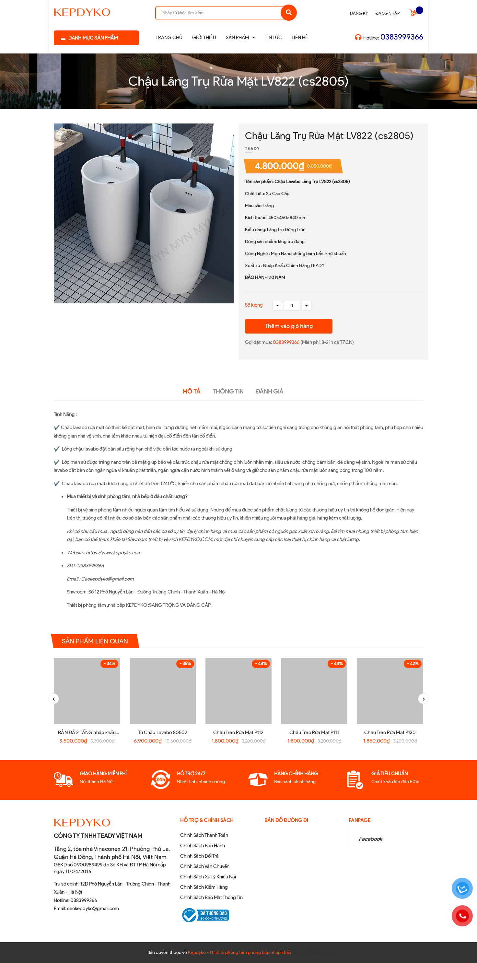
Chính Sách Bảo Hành (202, 846)
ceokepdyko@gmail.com (93, 908)
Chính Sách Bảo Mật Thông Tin (211, 897)
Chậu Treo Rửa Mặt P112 (238, 732)
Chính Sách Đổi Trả (199, 856)
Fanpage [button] (360, 820)
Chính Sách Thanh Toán (204, 835)
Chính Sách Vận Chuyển (204, 866)
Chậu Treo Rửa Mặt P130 (390, 732)
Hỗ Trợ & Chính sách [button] (207, 820)
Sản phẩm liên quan (95, 641)
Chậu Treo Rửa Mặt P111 (314, 732)
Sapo (325, 952)
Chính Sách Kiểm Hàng (204, 887)
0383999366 (401, 36)
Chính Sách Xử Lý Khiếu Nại (208, 877)
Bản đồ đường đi (286, 820)
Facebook (370, 839)
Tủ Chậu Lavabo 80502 (163, 732)
